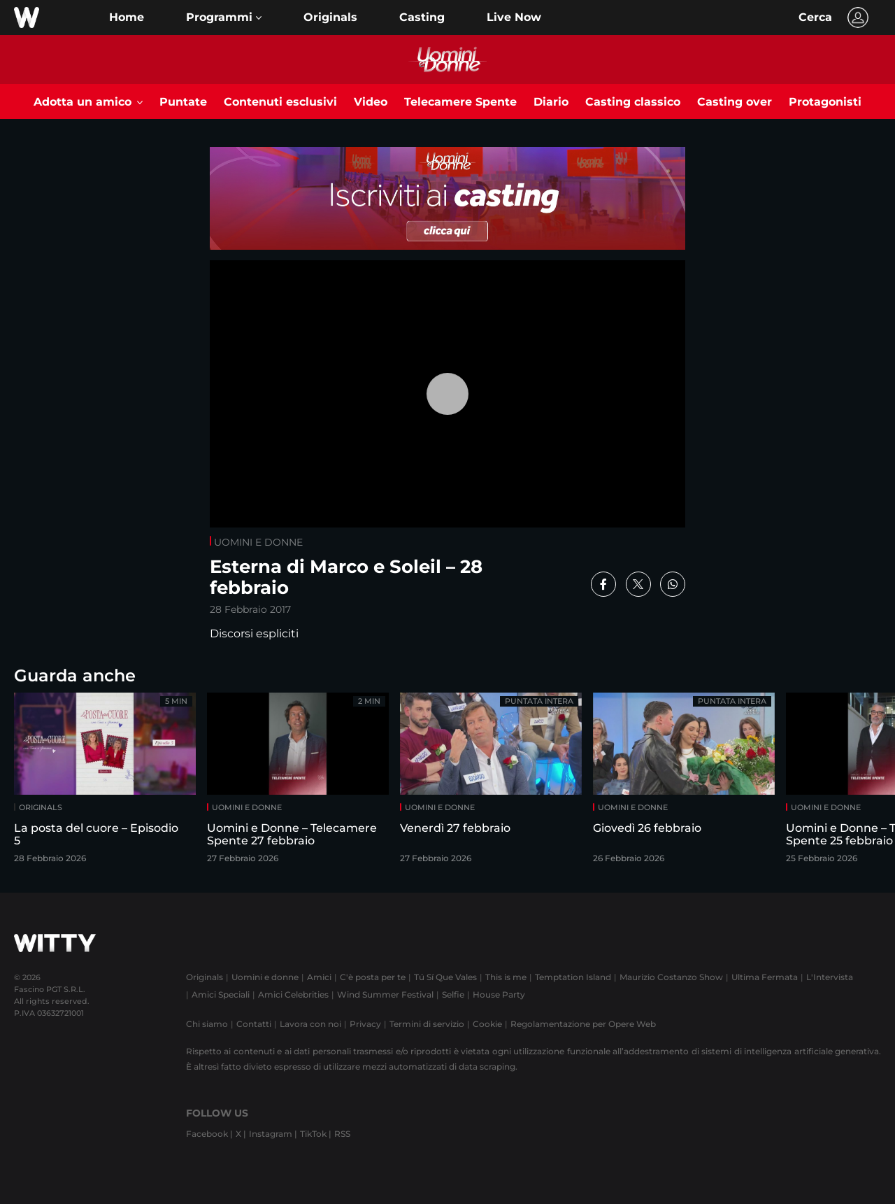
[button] (224, 17)
